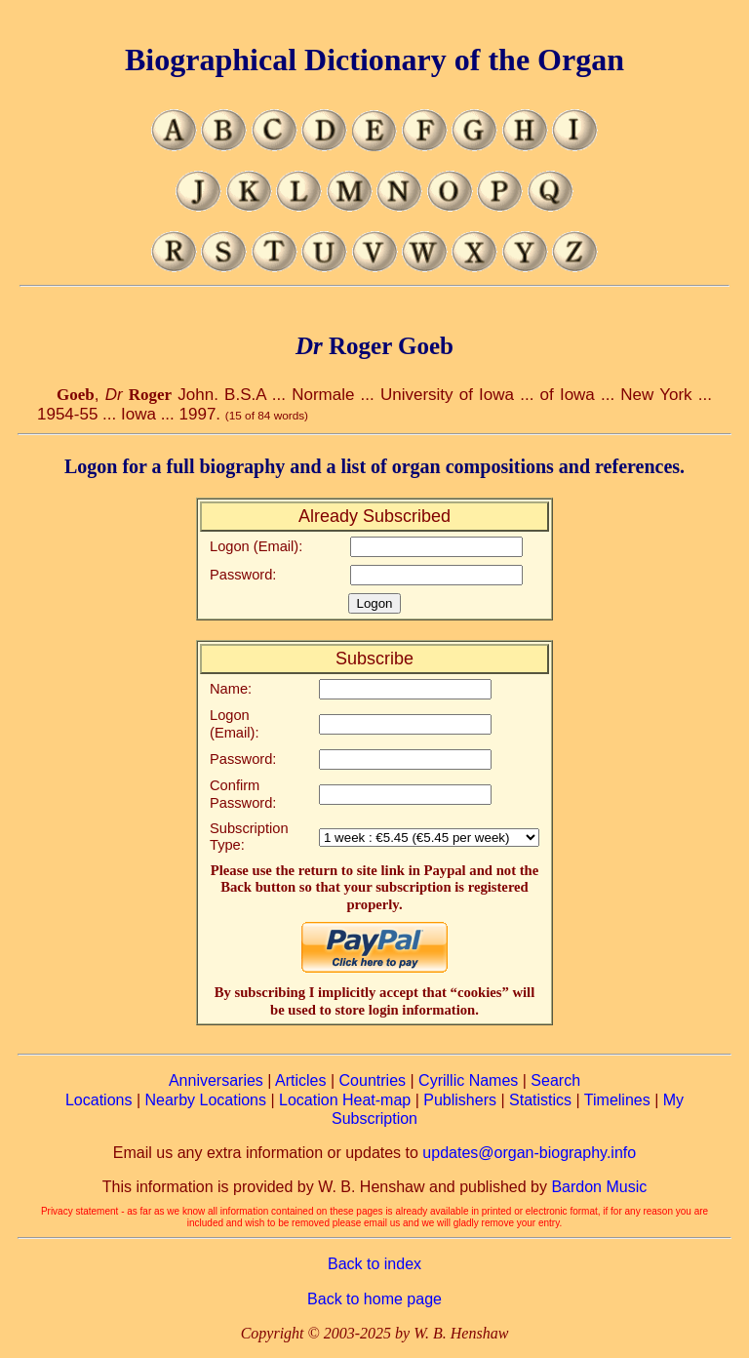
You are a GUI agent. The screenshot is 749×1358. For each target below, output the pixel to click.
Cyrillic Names (468, 1080)
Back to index (374, 1264)
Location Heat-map (345, 1100)
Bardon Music (599, 1186)
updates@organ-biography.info (529, 1152)
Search (555, 1080)
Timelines (617, 1100)
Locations (99, 1100)
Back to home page (374, 1299)
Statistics (540, 1100)
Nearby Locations (205, 1100)
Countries (372, 1080)
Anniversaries (216, 1080)
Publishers (459, 1100)
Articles (300, 1080)
